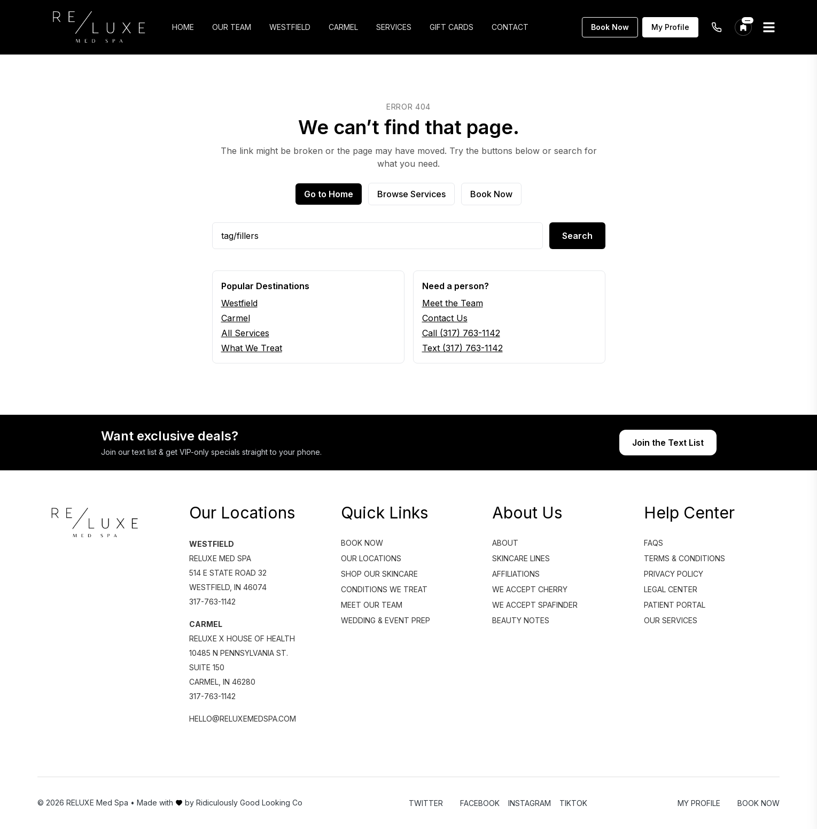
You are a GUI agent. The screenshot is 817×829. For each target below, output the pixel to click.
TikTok (573, 803)
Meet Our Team (371, 604)
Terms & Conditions (684, 558)
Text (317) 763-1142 (462, 348)
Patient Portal (674, 604)
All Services (245, 333)
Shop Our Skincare (379, 573)
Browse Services (411, 194)
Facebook (480, 803)
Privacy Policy (673, 573)
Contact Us (445, 318)
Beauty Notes (520, 620)
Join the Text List (668, 442)
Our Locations (371, 558)
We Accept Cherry (529, 589)
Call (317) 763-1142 (461, 333)
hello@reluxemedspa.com (242, 718)
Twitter (426, 803)
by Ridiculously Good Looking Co (243, 802)
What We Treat (251, 348)
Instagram (529, 803)
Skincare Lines (521, 558)
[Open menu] (768, 27)
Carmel (235, 318)
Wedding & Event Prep (385, 620)
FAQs (653, 542)
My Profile (670, 27)
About (505, 542)
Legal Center (670, 589)
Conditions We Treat (384, 589)
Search (577, 235)
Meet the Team (452, 303)
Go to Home (328, 194)
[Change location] (743, 27)
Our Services (670, 620)
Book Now (610, 27)
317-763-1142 (212, 601)
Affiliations (516, 573)
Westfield (239, 303)
